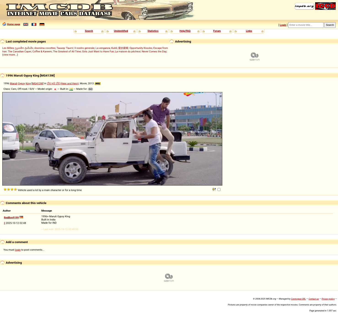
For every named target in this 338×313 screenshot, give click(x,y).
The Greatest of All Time (67, 51)
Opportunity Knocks (140, 48)
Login (283, 25)
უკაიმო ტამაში (24, 48)
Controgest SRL (298, 298)
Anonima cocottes (44, 48)
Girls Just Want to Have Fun (98, 51)
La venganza (103, 48)
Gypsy (21, 83)
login (18, 249)
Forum (217, 30)
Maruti (13, 83)
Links (249, 30)
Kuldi (114, 48)
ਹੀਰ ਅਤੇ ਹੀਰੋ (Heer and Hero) (63, 83)
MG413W (37, 83)
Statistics (153, 30)
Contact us (313, 298)
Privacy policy (328, 298)
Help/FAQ (185, 30)
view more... (10, 54)
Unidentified (121, 30)
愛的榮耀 (123, 48)
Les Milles (8, 48)
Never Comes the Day (154, 51)
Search (89, 30)
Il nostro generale (84, 48)
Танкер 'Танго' (64, 48)
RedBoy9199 (11, 217)
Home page (13, 24)
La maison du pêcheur (127, 51)
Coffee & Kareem (42, 51)
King (28, 83)
